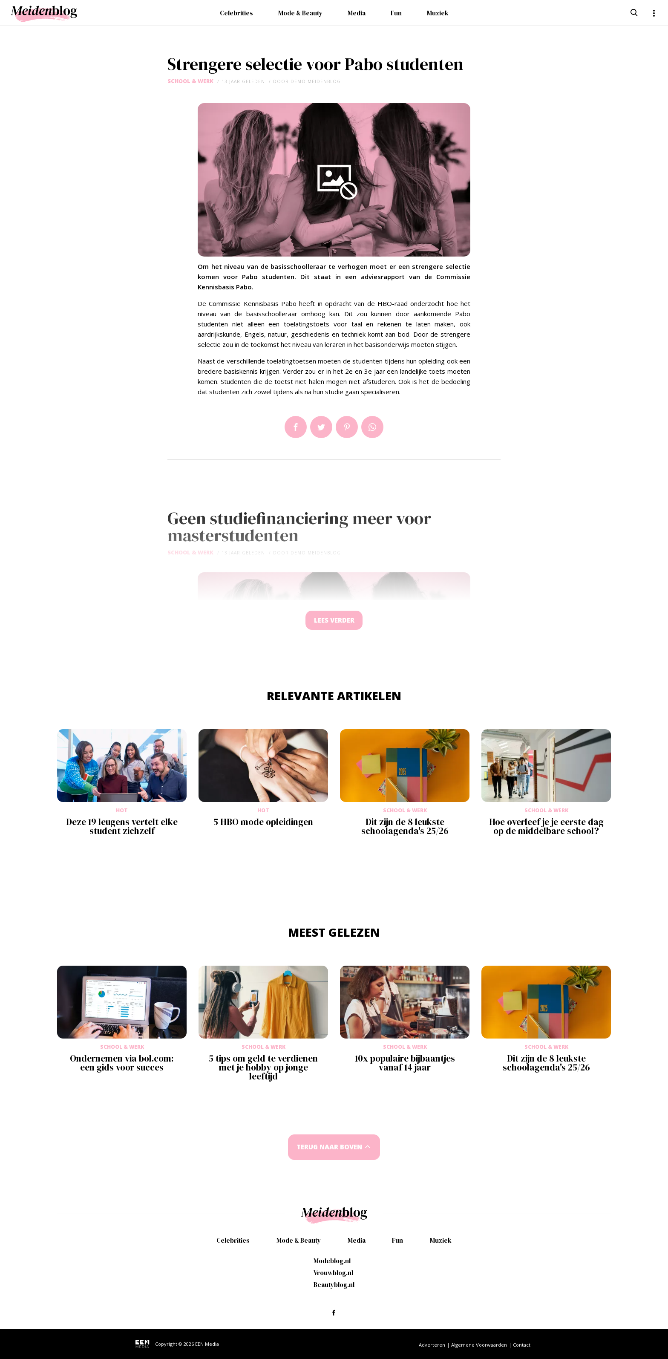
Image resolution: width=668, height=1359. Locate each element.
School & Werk (190, 81)
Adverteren (432, 1345)
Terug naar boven (329, 1149)
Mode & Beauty (300, 13)
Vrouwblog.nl (333, 1272)
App (372, 427)
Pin (347, 427)
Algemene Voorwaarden (479, 1345)
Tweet (321, 427)
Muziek (438, 13)
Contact (521, 1345)
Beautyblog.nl (334, 1284)
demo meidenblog (316, 81)
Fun (396, 13)
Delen (296, 427)
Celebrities (236, 13)
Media (357, 13)
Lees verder (334, 621)
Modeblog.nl (332, 1260)
